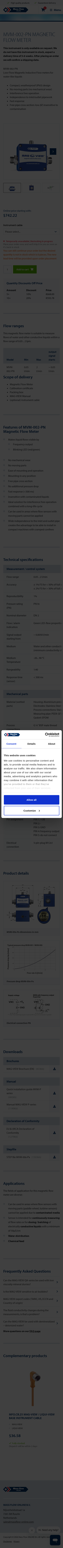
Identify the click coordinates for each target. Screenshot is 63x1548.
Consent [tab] (11, 743)
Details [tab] (31, 743)
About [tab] (51, 743)
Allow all (31, 799)
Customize (31, 810)
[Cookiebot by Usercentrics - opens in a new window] (45, 735)
